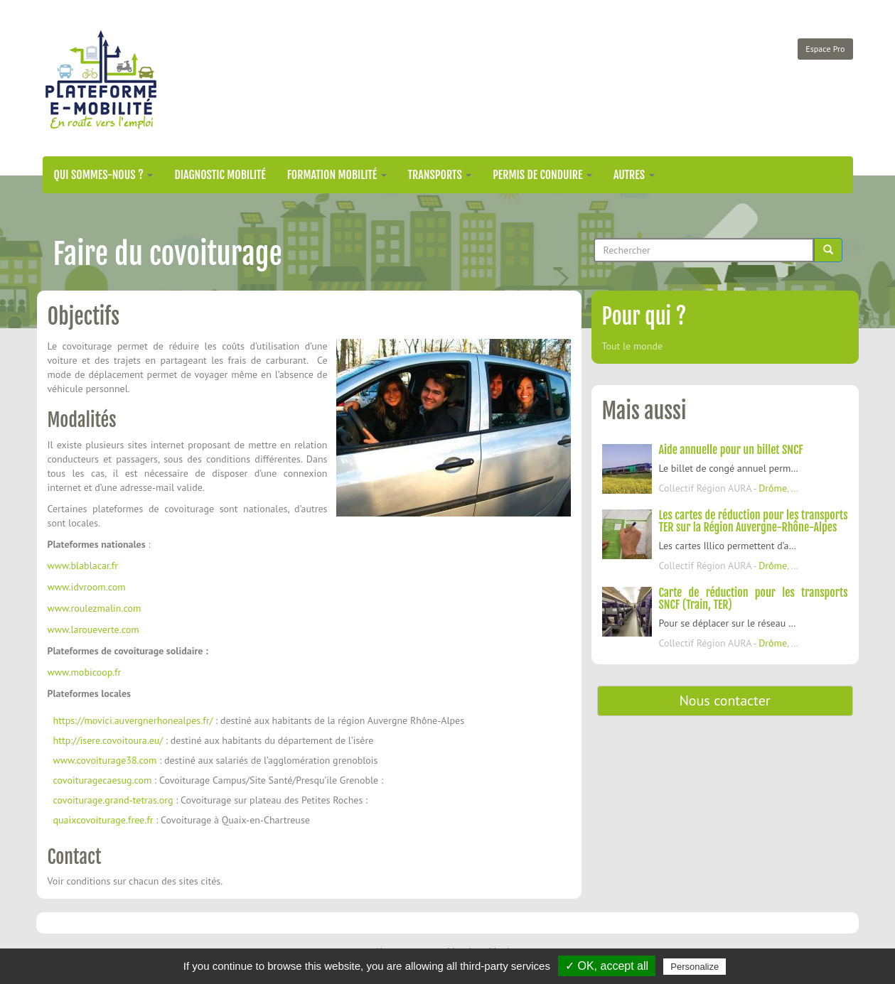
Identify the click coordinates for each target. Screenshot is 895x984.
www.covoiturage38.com (105, 760)
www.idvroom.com (87, 586)
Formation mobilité (337, 175)
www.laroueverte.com (93, 629)
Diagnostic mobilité (219, 175)
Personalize (694, 966)
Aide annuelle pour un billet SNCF (731, 450)
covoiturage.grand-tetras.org (113, 800)
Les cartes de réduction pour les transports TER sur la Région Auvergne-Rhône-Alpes (753, 521)
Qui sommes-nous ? (104, 175)
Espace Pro (825, 48)
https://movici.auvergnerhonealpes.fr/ (133, 720)
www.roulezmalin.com (94, 608)
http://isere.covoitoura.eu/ (108, 740)
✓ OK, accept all (606, 966)
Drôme (773, 488)
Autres (634, 175)
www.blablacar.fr (83, 565)
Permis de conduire (542, 175)
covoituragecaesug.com (102, 780)
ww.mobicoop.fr (89, 672)
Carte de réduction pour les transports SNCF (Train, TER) (753, 598)
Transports (440, 175)
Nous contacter (724, 700)
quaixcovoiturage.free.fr (103, 819)
